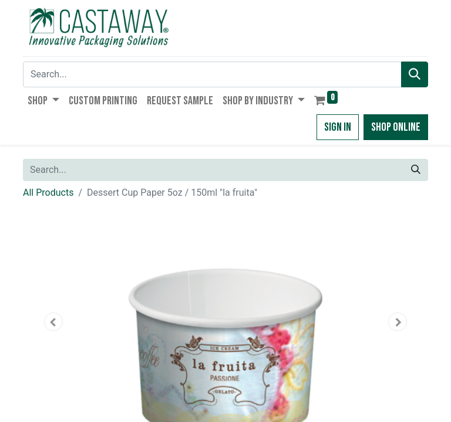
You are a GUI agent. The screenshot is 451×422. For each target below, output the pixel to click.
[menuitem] (103, 100)
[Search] (414, 74)
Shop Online (395, 127)
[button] (53, 322)
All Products (48, 192)
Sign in (337, 127)
